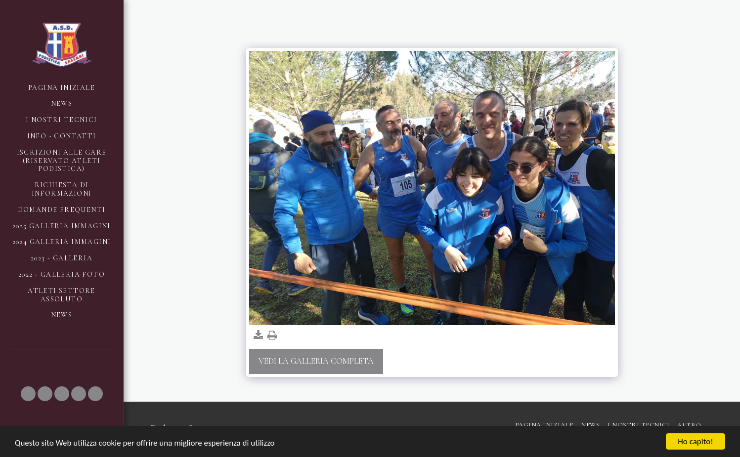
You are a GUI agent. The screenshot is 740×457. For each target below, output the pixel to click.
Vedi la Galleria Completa (316, 361)
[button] (28, 393)
